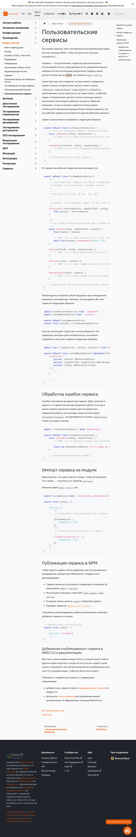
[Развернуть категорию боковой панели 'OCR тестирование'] (36, 135)
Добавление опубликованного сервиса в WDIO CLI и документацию (124, 53)
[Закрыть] (132, 4)
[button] (20, 27)
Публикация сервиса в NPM (122, 41)
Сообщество (49, 13)
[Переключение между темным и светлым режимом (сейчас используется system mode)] (109, 14)
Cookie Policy (25, 821)
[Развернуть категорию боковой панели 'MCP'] (36, 148)
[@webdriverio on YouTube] (97, 13)
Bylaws (26, 815)
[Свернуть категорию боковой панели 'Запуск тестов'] (36, 43)
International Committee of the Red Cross (89, 5)
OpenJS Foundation (26, 762)
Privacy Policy (16, 815)
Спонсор (92, 762)
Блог (30, 13)
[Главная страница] (44, 23)
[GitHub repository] (86, 13)
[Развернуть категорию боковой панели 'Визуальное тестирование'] (36, 142)
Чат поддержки (74, 762)
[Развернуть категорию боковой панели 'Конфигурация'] (36, 32)
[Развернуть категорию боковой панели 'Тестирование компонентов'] (36, 113)
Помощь (45, 775)
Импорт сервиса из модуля (124, 34)
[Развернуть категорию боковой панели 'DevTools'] (36, 98)
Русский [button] (74, 13)
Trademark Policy (25, 781)
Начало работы (49, 758)
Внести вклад (38, 13)
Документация (12, 13)
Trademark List (12, 784)
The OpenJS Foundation (15, 812)
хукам (69, 75)
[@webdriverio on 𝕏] (92, 13)
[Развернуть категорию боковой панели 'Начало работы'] (36, 22)
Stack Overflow (73, 758)
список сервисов (66, 696)
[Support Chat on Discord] (103, 13)
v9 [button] (62, 13)
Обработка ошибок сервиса (124, 26)
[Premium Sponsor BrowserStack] (120, 759)
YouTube (93, 775)
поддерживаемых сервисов (92, 688)
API (23, 13)
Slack (68, 766)
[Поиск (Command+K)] (123, 14)
